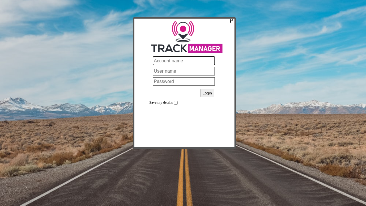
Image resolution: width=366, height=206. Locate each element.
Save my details (161, 102)
